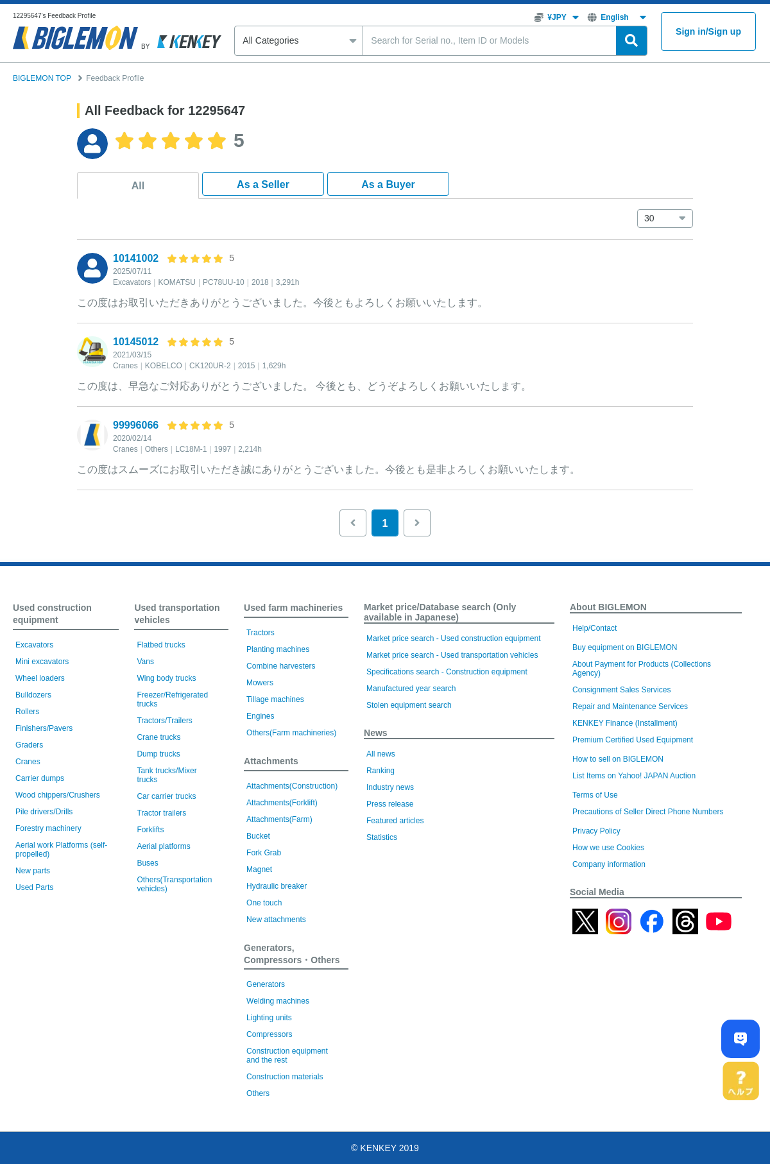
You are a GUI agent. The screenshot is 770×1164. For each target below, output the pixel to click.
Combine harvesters (280, 666)
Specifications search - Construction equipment (446, 671)
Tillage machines (275, 699)
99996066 (135, 425)
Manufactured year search (411, 688)
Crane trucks (158, 737)
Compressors (269, 1034)
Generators (265, 984)
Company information (609, 864)
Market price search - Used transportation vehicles (452, 655)
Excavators (34, 644)
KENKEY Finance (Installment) (625, 723)
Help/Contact (594, 628)
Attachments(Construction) (292, 786)
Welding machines (277, 1001)
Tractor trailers (161, 813)
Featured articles (395, 820)
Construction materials (284, 1076)
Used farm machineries (293, 608)
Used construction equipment (52, 614)
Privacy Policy (596, 830)
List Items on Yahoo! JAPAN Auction (634, 775)
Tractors (260, 632)
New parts (32, 870)
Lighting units (269, 1017)
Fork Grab (263, 852)
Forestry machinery (48, 828)
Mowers (259, 682)
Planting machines (277, 649)
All (138, 185)
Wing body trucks (166, 678)
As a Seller (263, 184)
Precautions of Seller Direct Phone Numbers (647, 811)
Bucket (258, 836)
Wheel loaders (40, 678)
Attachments (271, 761)
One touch (264, 902)
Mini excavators (42, 661)
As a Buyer (388, 184)
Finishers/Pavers (44, 728)
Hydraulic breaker (276, 886)
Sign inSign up (708, 31)
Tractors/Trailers (164, 720)
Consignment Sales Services (621, 689)
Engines (260, 716)
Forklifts (150, 829)
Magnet (259, 869)
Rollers (27, 711)
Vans (145, 661)
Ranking (380, 770)
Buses (147, 863)
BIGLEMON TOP (42, 78)
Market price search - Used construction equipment (453, 638)
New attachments (276, 919)
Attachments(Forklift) (282, 802)
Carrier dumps (39, 778)
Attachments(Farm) (279, 819)
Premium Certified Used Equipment (632, 739)
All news (380, 753)
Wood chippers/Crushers (57, 795)
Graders (29, 744)
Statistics (381, 837)
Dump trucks (158, 753)
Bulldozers (33, 694)
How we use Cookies (608, 847)
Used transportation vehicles (176, 614)
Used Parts (34, 887)
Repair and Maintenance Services (630, 706)
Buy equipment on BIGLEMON (624, 647)
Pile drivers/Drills (44, 811)
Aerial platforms (163, 846)
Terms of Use (595, 795)
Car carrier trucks (166, 796)
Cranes (27, 761)
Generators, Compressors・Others (291, 954)
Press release (389, 804)
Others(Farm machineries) (291, 732)
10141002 (135, 258)
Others (258, 1093)
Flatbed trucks (161, 644)
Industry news (390, 787)
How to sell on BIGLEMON (617, 759)
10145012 (135, 341)
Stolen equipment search (409, 705)
